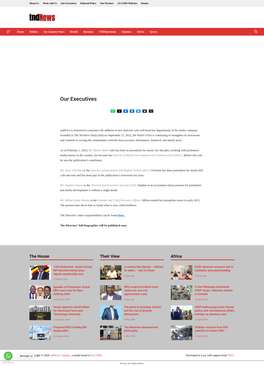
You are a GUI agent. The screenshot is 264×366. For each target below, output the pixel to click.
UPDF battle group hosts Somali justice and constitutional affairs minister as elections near (215, 310)
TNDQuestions (107, 31)
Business (88, 31)
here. (122, 215)
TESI (230, 355)
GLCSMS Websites (127, 3)
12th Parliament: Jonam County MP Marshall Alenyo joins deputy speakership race (72, 270)
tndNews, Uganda (60, 355)
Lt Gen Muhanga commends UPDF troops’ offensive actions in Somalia (214, 290)
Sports (153, 31)
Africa (140, 31)
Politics (33, 31)
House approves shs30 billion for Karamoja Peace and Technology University (71, 310)
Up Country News (54, 31)
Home (20, 31)
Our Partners (107, 3)
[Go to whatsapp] (8, 356)
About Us (34, 3)
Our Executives (68, 3)
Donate (144, 3)
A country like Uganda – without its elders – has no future (143, 268)
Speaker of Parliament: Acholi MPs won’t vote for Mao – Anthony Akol (71, 290)
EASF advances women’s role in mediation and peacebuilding (214, 268)
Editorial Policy (88, 3)
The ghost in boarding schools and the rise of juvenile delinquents (142, 310)
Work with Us (50, 3)
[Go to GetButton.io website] (8, 362)
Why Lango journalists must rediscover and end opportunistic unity (141, 290)
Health (74, 31)
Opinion (126, 31)
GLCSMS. (96, 355)
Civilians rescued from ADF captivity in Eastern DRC (211, 329)
